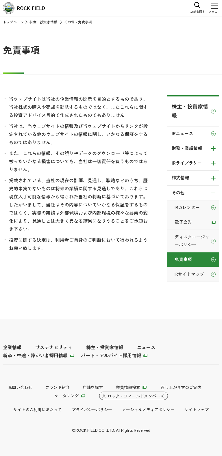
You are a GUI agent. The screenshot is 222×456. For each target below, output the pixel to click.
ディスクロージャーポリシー (192, 240)
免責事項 (183, 259)
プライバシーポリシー (92, 409)
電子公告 (183, 222)
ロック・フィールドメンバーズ (136, 396)
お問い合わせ (20, 387)
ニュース (146, 347)
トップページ (13, 22)
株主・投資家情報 (43, 22)
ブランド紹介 (57, 387)
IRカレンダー (187, 207)
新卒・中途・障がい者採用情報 (35, 355)
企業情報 (12, 347)
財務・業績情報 (187, 148)
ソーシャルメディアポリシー (148, 409)
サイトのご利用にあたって (37, 409)
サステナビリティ (53, 347)
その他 (178, 193)
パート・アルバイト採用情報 (111, 355)
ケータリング (66, 396)
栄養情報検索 (128, 387)
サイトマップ (196, 409)
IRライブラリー (187, 163)
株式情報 (180, 177)
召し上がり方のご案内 (181, 387)
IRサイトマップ (189, 274)
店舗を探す (93, 387)
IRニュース (182, 133)
